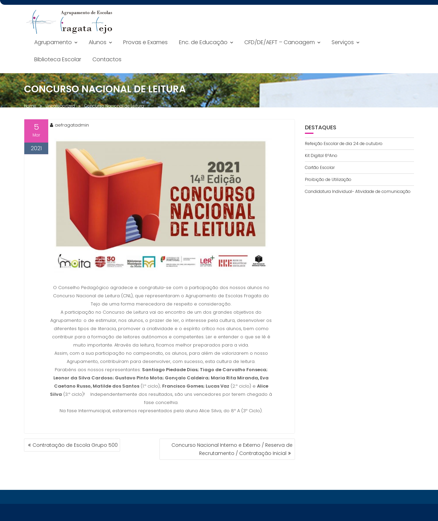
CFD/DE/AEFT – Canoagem (279, 42)
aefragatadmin (69, 125)
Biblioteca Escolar (57, 59)
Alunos (97, 42)
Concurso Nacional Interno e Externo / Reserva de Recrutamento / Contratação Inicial (232, 449)
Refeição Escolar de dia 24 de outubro (344, 143)
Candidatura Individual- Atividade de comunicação (358, 191)
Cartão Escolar (320, 167)
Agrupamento (53, 42)
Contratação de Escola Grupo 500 (75, 445)
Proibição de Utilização (328, 179)
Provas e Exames (145, 42)
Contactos (106, 59)
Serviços (343, 42)
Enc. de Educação (203, 42)
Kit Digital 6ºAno (321, 155)
